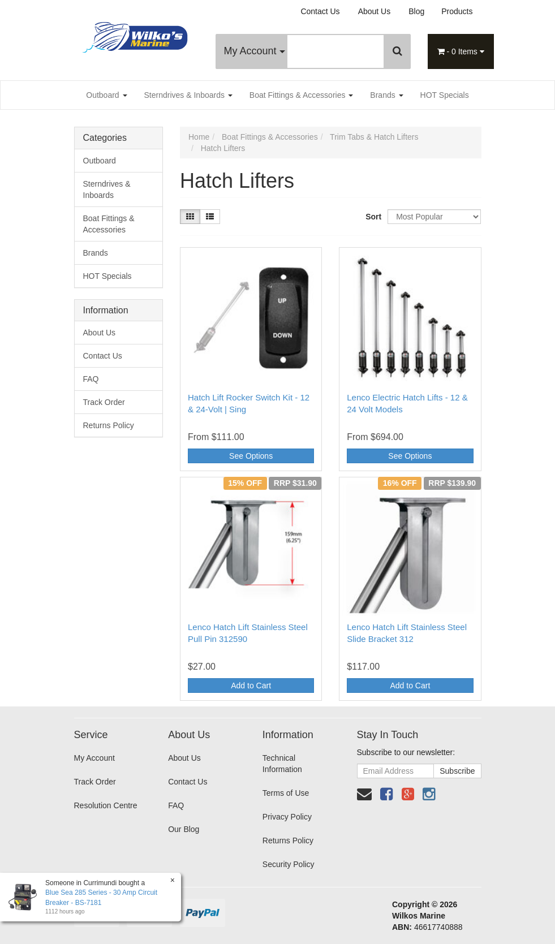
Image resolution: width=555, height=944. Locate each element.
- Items (460, 51)
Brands (386, 95)
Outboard (106, 95)
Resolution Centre (105, 805)
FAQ (91, 378)
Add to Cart (251, 685)
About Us (374, 11)
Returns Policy (108, 425)
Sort (372, 216)
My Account (254, 51)
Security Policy (289, 864)
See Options (251, 455)
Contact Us (319, 11)
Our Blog (183, 829)
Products (456, 11)
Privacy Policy (287, 816)
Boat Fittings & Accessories (301, 95)
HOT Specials (444, 95)
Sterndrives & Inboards (188, 95)
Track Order (104, 402)
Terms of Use (286, 793)
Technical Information (282, 763)
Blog (416, 11)
